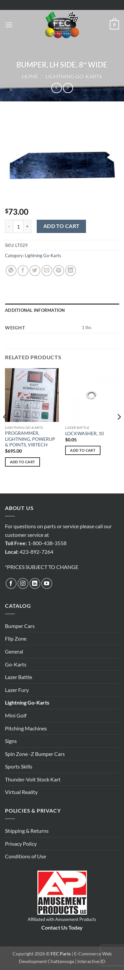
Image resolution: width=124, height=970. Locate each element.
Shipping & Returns (27, 830)
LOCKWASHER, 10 (84, 433)
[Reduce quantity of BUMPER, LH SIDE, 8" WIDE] (9, 226)
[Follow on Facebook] (11, 583)
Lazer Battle (18, 677)
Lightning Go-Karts (74, 76)
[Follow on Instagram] (23, 583)
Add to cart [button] (22, 462)
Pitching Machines (26, 728)
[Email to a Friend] (46, 270)
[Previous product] (68, 88)
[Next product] (56, 88)
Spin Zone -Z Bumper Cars (35, 754)
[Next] (119, 430)
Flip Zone (15, 638)
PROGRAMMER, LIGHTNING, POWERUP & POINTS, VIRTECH (30, 438)
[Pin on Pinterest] (58, 270)
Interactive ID (91, 961)
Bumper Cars (20, 626)
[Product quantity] (18, 226)
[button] (9, 25)
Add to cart (61, 226)
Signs (11, 741)
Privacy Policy (21, 843)
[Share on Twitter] (34, 270)
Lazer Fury (17, 690)
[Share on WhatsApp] (11, 270)
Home (30, 76)
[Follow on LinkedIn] (34, 583)
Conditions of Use (25, 856)
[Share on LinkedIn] (70, 270)
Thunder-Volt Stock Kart (33, 779)
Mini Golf (15, 715)
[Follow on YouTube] (46, 583)
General (14, 651)
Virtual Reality (21, 792)
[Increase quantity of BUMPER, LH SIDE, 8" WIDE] (27, 226)
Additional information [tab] (35, 310)
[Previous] (5, 430)
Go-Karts (15, 664)
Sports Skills (18, 766)
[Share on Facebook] (23, 270)
